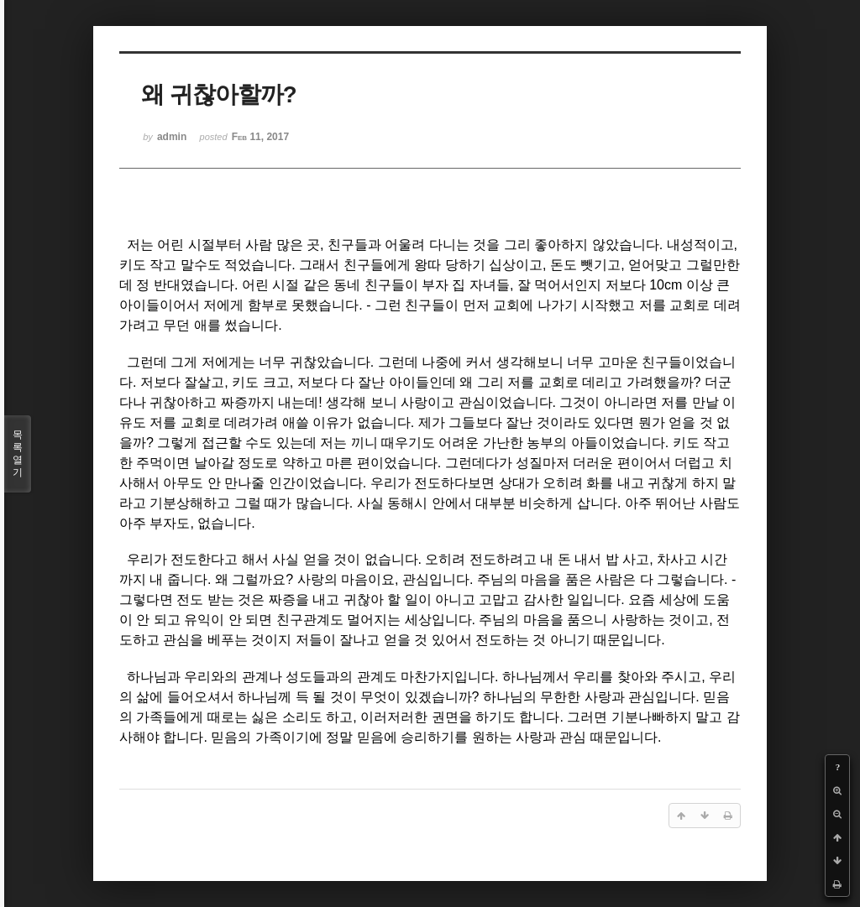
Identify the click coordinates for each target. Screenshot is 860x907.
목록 (18, 454)
